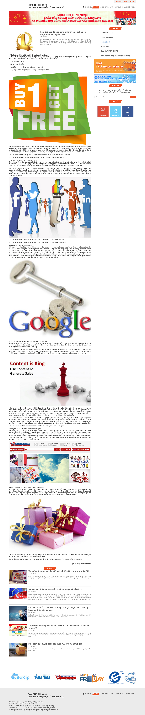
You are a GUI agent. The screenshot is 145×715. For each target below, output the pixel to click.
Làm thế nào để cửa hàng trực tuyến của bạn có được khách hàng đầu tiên (63, 33)
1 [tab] (72, 23)
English (132, 1)
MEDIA (133, 7)
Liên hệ (125, 1)
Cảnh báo (105, 46)
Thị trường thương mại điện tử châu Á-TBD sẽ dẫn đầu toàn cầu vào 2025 (58, 626)
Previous (6, 678)
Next (139, 678)
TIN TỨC (95, 7)
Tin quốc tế (105, 42)
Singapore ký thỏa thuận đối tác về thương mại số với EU (55, 589)
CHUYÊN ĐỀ (126, 7)
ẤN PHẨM (118, 7)
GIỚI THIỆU (88, 7)
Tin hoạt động (107, 33)
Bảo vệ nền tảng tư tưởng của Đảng (115, 56)
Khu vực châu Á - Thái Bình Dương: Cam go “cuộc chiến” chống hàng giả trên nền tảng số (58, 608)
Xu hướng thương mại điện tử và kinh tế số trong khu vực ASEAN (58, 571)
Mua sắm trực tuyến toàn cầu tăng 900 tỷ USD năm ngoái (55, 644)
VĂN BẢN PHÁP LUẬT (106, 7)
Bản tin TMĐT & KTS (109, 51)
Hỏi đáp (118, 1)
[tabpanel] (72, 18)
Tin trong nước (107, 37)
